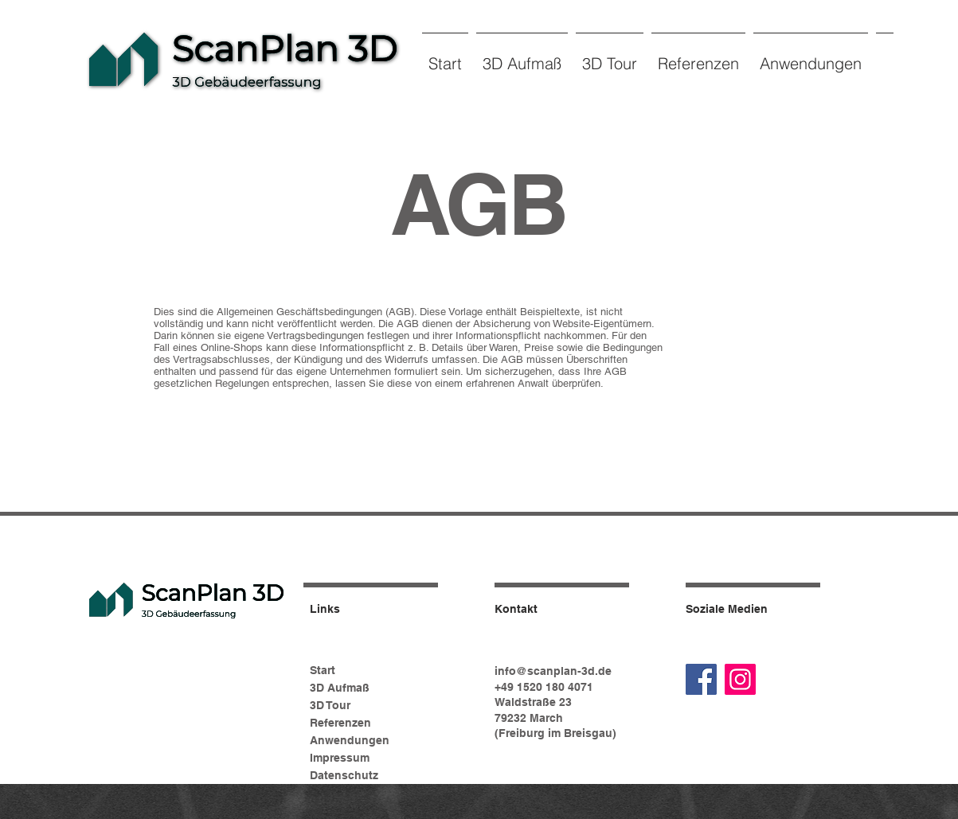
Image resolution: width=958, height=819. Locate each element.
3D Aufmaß (340, 687)
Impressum (340, 757)
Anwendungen (349, 740)
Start (322, 670)
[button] (522, 56)
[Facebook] (701, 679)
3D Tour (330, 705)
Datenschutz (344, 775)
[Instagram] (740, 679)
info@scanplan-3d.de (553, 671)
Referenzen (340, 722)
